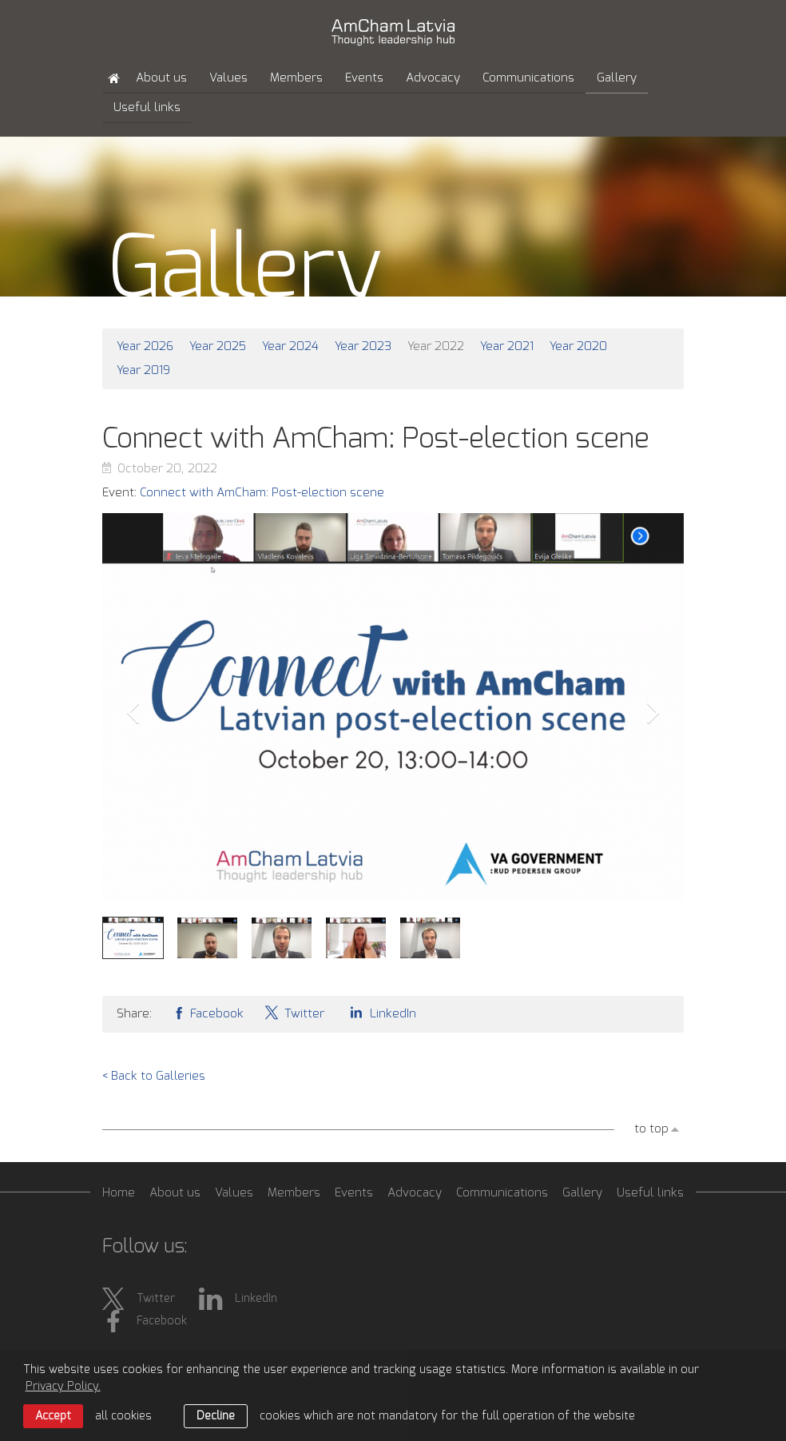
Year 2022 (435, 346)
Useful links (147, 107)
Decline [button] (215, 1416)
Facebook (208, 1012)
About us (161, 78)
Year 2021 (507, 346)
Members (296, 78)
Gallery (617, 78)
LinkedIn (380, 1012)
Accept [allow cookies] (53, 1416)
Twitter (294, 1012)
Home (118, 1193)
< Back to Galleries (153, 1076)
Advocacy (433, 78)
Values (228, 78)
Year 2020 (578, 346)
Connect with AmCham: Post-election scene (262, 493)
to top (651, 1129)
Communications (528, 78)
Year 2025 (217, 346)
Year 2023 (363, 346)
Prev (132, 713)
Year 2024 (290, 346)
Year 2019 (143, 370)
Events (364, 78)
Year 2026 (145, 346)
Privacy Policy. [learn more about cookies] (63, 1386)
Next (653, 713)
